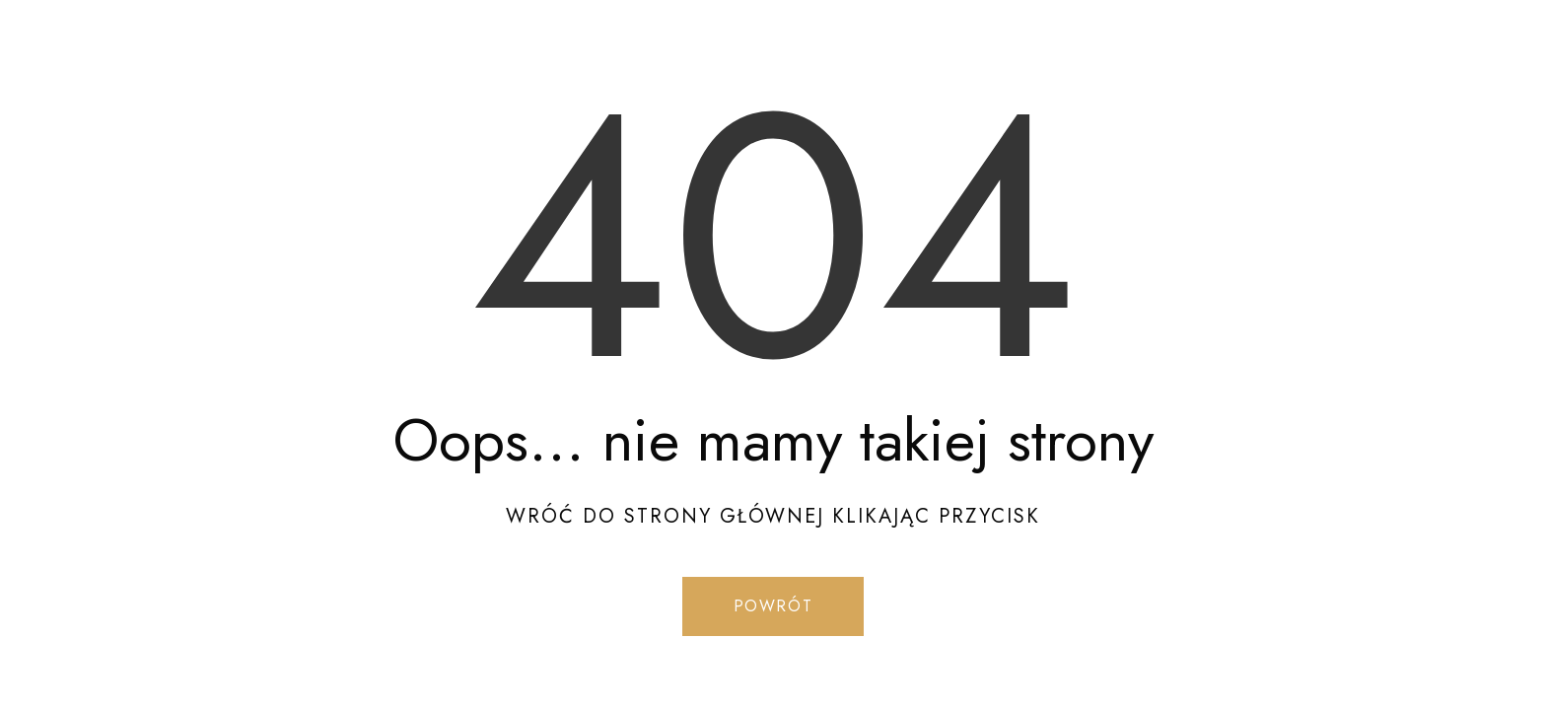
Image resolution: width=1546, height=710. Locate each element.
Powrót (773, 606)
